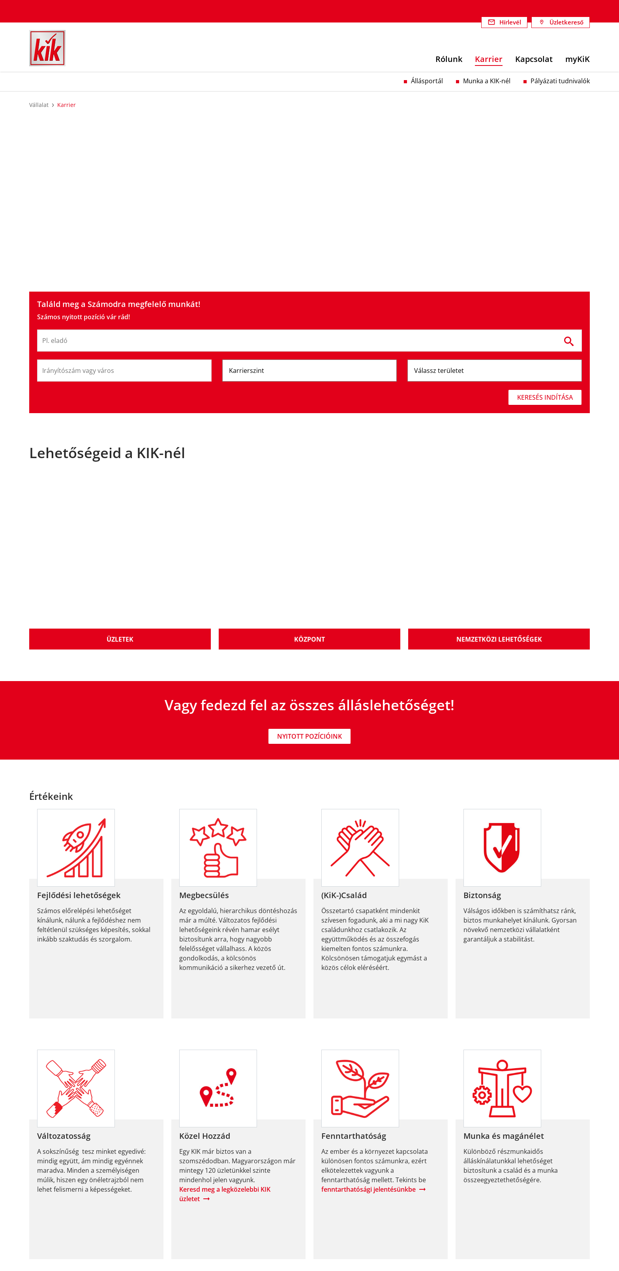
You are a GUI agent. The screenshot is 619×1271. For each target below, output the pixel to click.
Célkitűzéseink (192, 1180)
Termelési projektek (200, 1189)
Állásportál (427, 81)
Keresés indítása (545, 397)
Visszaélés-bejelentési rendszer (502, 1189)
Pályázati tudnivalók (560, 81)
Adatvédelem (475, 1180)
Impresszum (474, 1170)
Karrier (39, 1189)
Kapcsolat (43, 1199)
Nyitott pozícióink (309, 554)
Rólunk (39, 1170)
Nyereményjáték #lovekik (493, 1208)
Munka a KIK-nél (486, 81)
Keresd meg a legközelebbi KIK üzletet (224, 1012)
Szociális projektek (198, 1199)
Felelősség (44, 1180)
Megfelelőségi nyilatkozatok (496, 1199)
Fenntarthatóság (196, 1170)
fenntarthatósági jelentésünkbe (368, 1007)
